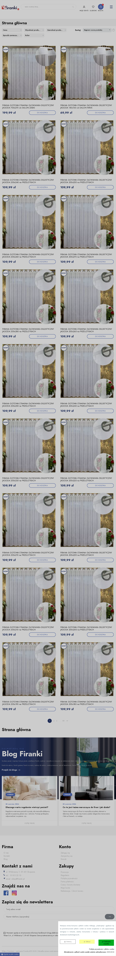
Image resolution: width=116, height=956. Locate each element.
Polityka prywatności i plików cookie (101, 949)
